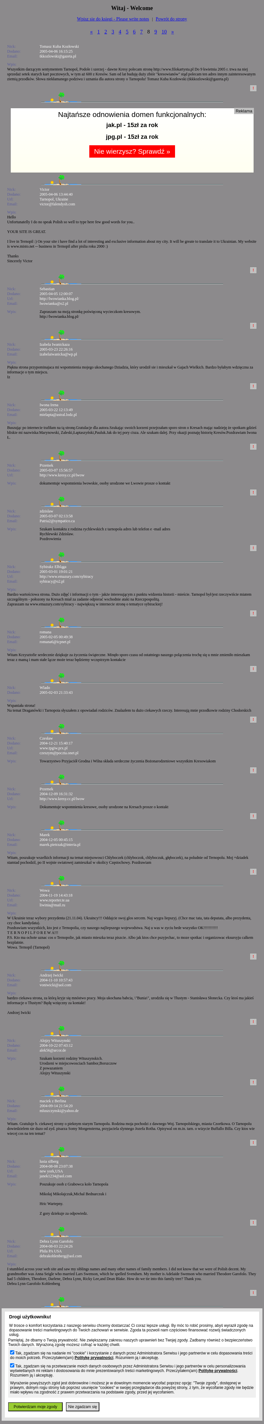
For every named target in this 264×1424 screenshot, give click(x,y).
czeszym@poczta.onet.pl (59, 753)
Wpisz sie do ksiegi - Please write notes (113, 19)
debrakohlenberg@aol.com (61, 1256)
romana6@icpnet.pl (55, 642)
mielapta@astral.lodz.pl (58, 414)
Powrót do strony (171, 19)
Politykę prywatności (94, 1357)
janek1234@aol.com (56, 1176)
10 (164, 31)
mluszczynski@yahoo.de (59, 1110)
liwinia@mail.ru (52, 905)
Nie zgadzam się (82, 1407)
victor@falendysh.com (57, 204)
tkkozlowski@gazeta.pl (58, 56)
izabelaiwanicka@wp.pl (58, 354)
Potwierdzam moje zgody (35, 1407)
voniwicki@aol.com (55, 985)
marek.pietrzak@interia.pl (60, 844)
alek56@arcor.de (53, 1050)
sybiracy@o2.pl (52, 581)
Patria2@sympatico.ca (57, 521)
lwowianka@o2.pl (54, 303)
